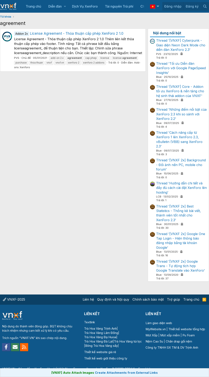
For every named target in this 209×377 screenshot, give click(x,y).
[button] (65, 6)
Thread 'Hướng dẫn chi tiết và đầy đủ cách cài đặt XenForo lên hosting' (181, 187)
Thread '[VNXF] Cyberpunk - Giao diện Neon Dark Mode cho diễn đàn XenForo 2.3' (180, 45)
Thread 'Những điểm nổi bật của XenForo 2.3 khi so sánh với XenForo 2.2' (181, 114)
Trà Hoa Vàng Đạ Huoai (100, 337)
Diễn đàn (55, 6)
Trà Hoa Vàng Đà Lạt (98, 341)
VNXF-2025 (14, 299)
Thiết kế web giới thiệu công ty (105, 358)
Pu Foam (188, 335)
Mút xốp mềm (170, 335)
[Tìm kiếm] (205, 6)
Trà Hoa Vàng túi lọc (128, 341)
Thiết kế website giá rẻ (100, 352)
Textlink (89, 322)
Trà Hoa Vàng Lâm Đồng (101, 333)
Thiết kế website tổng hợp (186, 329)
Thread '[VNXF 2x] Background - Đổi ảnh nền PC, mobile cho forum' (181, 164)
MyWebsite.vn (156, 329)
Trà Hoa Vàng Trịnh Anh (100, 328)
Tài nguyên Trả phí (119, 6)
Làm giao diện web (159, 323)
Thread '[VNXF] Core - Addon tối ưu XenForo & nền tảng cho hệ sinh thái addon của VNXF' (180, 91)
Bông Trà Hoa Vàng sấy (101, 346)
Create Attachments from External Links (126, 373)
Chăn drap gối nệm (179, 341)
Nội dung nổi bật (167, 33)
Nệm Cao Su (154, 341)
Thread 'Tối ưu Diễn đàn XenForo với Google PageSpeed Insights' (181, 68)
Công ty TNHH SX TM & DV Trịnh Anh (172, 347)
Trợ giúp (173, 299)
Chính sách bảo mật (148, 299)
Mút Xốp (152, 335)
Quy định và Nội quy (113, 299)
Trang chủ (33, 6)
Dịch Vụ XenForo (85, 6)
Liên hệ (88, 299)
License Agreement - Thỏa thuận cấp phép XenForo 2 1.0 (68, 33)
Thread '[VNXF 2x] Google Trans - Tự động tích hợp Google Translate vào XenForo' (180, 266)
